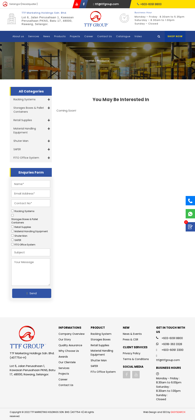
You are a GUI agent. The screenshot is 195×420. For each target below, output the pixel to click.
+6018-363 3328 (172, 344)
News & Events (132, 334)
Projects (75, 36)
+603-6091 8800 (149, 4)
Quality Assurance (70, 345)
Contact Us (104, 36)
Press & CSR (130, 339)
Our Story (65, 339)
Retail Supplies (22, 120)
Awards (63, 357)
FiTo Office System (103, 372)
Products (60, 36)
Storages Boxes (100, 339)
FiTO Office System (26, 158)
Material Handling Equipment (24, 130)
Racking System (101, 334)
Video (138, 36)
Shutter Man (99, 360)
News (46, 36)
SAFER (17, 149)
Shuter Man (20, 141)
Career (88, 36)
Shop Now (175, 36)
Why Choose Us (69, 351)
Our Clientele (67, 362)
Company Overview (72, 334)
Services (33, 36)
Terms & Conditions (136, 359)
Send (31, 293)
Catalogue (123, 36)
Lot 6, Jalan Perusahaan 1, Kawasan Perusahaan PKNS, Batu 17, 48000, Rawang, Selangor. (48, 21)
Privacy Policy (131, 353)
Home (90, 61)
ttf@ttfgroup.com (106, 4)
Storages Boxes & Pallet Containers (28, 110)
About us (18, 36)
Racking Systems (24, 99)
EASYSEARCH (178, 412)
